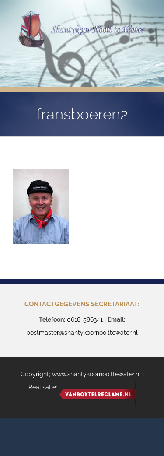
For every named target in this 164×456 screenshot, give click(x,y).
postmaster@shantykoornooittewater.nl (82, 332)
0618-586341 (85, 319)
